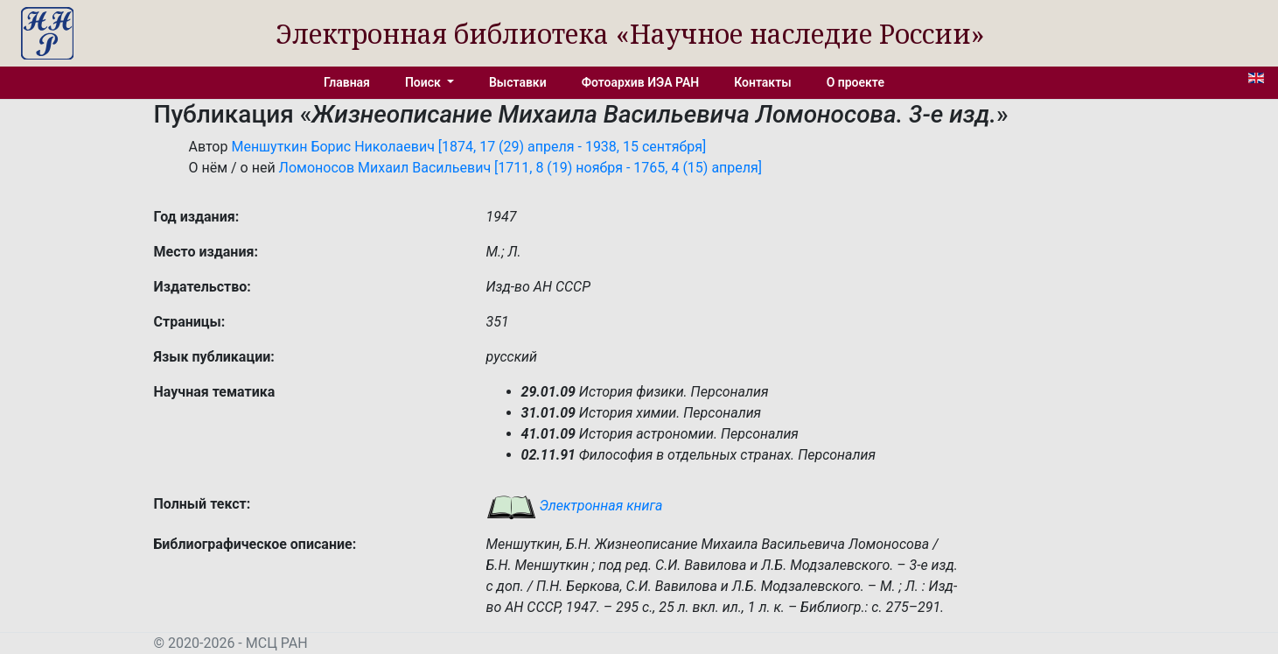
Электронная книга (574, 505)
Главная (347, 82)
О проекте (855, 82)
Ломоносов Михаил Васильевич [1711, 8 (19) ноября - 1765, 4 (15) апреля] (520, 167)
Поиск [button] (424, 82)
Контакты (762, 82)
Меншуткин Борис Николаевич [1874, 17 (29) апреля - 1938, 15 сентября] (468, 146)
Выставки (518, 82)
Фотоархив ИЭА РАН (641, 82)
